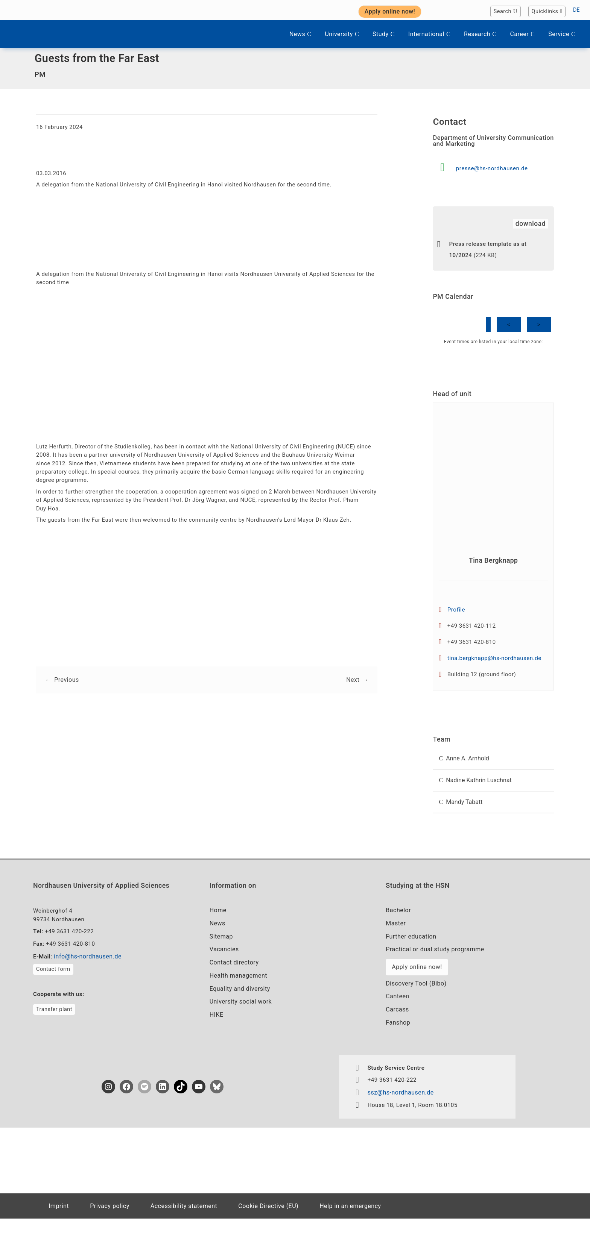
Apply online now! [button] (390, 11)
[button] (493, 780)
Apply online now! (417, 994)
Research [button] (480, 34)
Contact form (53, 998)
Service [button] (561, 34)
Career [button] (522, 34)
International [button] (429, 34)
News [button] (300, 34)
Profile (457, 624)
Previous (67, 695)
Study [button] (384, 34)
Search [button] (505, 11)
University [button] (342, 34)
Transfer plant (54, 1038)
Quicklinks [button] (547, 11)
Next (352, 695)
